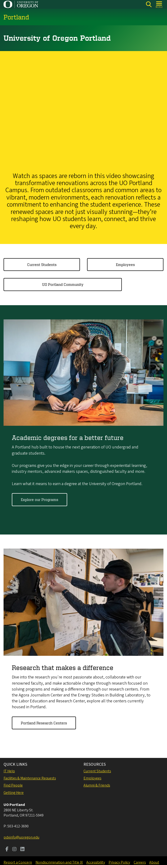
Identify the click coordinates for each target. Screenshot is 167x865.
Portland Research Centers (44, 723)
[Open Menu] (159, 4)
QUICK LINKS (15, 764)
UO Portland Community (63, 285)
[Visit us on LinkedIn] (22, 849)
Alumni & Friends (97, 785)
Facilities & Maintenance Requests (30, 778)
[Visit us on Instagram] (14, 849)
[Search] (149, 4)
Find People (13, 785)
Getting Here (14, 792)
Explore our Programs (39, 499)
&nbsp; (83, 110)
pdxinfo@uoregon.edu (21, 837)
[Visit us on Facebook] (7, 849)
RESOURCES (95, 764)
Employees (125, 264)
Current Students (42, 264)
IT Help (9, 771)
